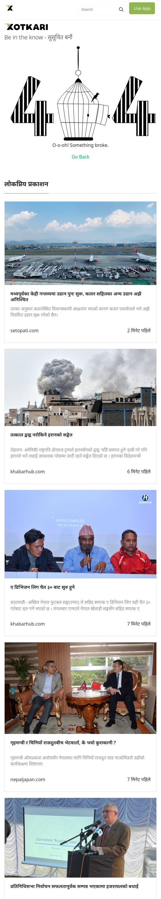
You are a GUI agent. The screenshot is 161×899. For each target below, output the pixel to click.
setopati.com (24, 330)
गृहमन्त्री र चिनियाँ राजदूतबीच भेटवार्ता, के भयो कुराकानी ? (63, 742)
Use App (142, 8)
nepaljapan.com (27, 779)
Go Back (80, 157)
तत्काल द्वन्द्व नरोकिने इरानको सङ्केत (41, 435)
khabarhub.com (27, 471)
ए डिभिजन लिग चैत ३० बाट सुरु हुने (42, 587)
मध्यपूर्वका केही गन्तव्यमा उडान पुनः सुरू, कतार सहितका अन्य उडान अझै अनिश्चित (75, 296)
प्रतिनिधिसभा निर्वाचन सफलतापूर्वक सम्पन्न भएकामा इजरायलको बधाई (74, 886)
